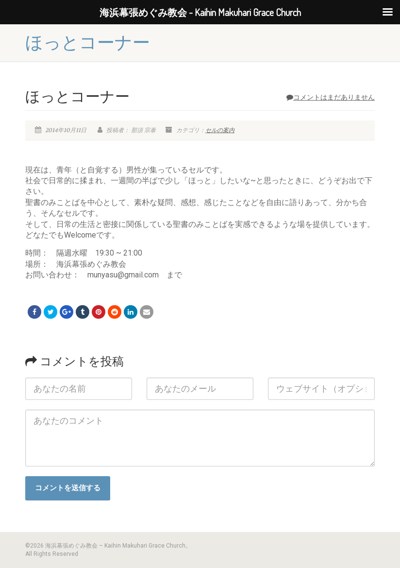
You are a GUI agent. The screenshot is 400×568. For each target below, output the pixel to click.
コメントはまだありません (330, 97)
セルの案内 (219, 130)
